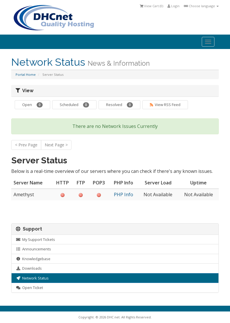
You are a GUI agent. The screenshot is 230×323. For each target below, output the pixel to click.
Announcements (33, 249)
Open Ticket (29, 287)
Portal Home (26, 74)
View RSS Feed (165, 104)
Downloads (29, 268)
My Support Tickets (35, 239)
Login (173, 6)
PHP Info (123, 194)
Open (32, 104)
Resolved (119, 104)
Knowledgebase (33, 258)
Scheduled (74, 104)
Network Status (32, 278)
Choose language (201, 6)
